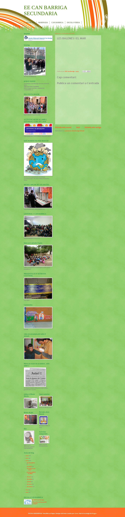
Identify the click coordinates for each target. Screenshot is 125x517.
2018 (27, 460)
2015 (27, 492)
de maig (29, 479)
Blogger (94, 513)
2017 (27, 490)
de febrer (30, 486)
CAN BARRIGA (57, 22)
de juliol (29, 466)
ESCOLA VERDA (73, 22)
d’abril (29, 481)
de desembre (31, 463)
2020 (27, 455)
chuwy (76, 513)
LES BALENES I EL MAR (31, 473)
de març (29, 484)
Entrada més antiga (93, 127)
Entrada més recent (63, 127)
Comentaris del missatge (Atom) (74, 131)
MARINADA (43, 22)
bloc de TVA (30, 22)
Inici (78, 127)
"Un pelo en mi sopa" (31, 469)
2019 (27, 458)
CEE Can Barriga (39, 500)
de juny (29, 477)
